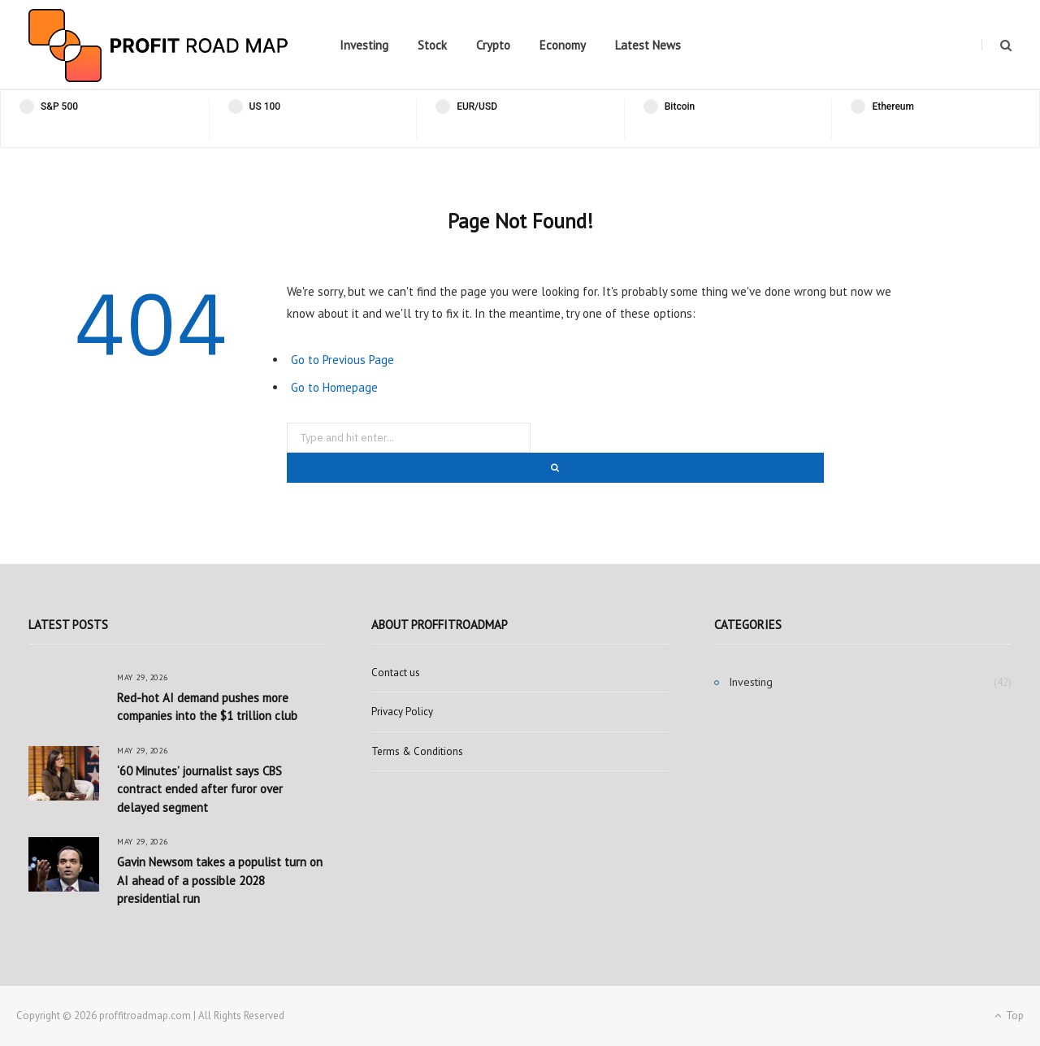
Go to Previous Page (342, 359)
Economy (563, 45)
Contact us (395, 672)
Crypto (493, 45)
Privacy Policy (402, 711)
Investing (364, 45)
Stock (432, 45)
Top (1009, 1015)
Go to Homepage (334, 387)
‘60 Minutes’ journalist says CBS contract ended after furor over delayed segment (200, 789)
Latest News (648, 45)
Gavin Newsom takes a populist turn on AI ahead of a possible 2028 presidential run (220, 880)
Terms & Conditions (417, 751)
